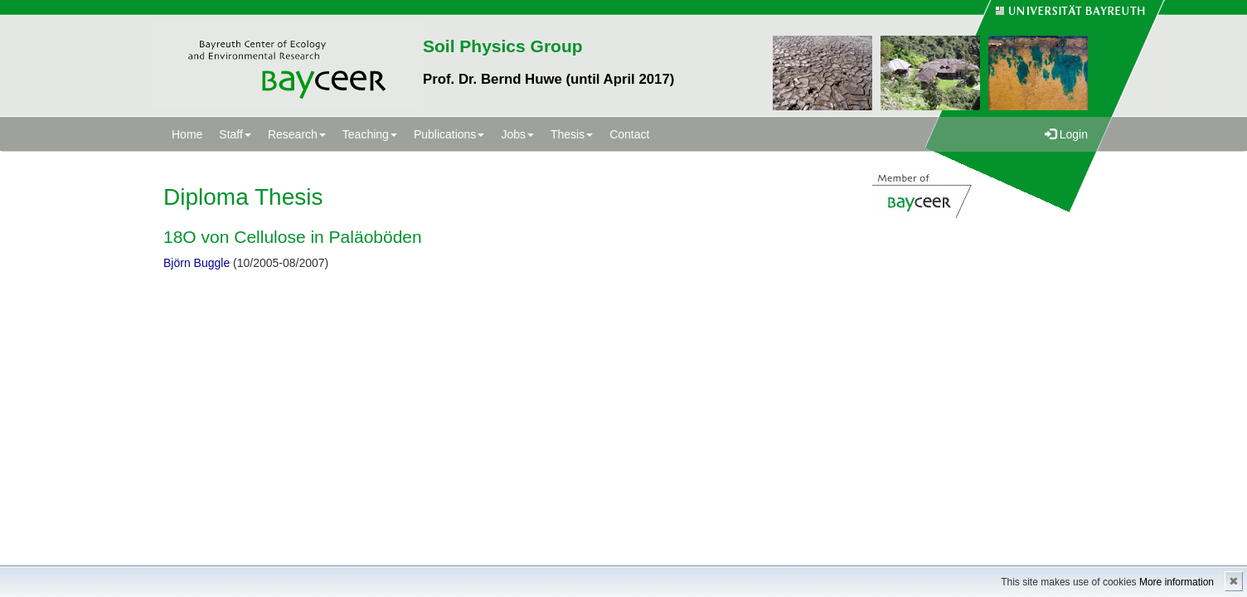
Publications (449, 134)
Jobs (517, 134)
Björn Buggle (196, 262)
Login (1066, 134)
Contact (629, 134)
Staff (235, 134)
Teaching (369, 134)
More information (1176, 582)
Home (187, 134)
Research (297, 134)
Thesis (572, 134)
